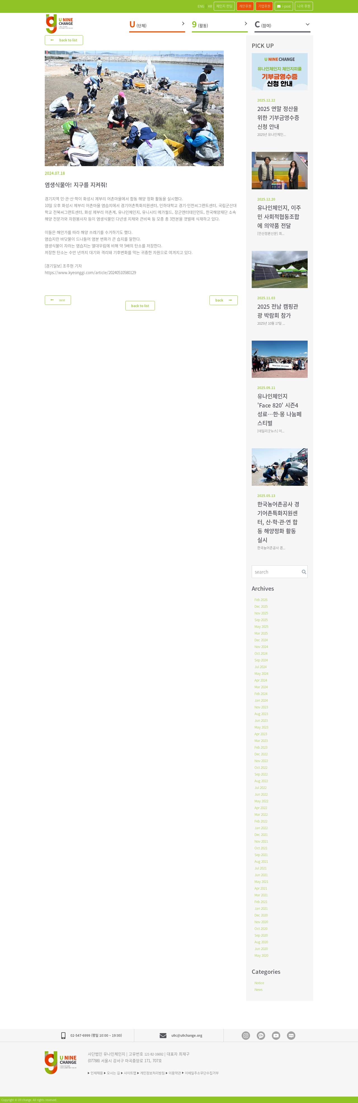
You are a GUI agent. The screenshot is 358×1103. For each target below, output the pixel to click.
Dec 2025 (262, 606)
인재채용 (98, 1073)
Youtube (276, 1035)
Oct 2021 (262, 847)
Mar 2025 (262, 633)
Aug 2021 (262, 861)
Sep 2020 (262, 935)
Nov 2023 (262, 707)
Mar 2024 (262, 686)
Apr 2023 (262, 733)
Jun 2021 (262, 874)
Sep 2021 (262, 854)
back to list (66, 40)
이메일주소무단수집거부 (233, 1073)
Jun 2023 (262, 720)
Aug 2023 (262, 713)
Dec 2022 (262, 753)
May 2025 (263, 626)
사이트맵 (141, 1073)
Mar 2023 (262, 740)
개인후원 (227, 6)
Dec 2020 (262, 915)
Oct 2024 (262, 653)
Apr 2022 (262, 807)
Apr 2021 (262, 888)
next (58, 301)
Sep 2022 (262, 774)
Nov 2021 (262, 841)
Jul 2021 (262, 868)
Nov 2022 (262, 760)
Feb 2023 (262, 747)
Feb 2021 (262, 901)
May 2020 (263, 955)
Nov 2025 (262, 613)
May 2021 (263, 881)
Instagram (246, 1035)
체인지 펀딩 (200, 6)
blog (291, 1035)
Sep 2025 (262, 619)
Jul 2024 (262, 666)
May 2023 (263, 727)
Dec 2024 (262, 639)
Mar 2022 (262, 814)
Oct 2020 (262, 928)
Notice (260, 982)
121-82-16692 (155, 1054)
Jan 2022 (262, 827)
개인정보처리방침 (170, 1073)
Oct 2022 (262, 767)
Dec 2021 (262, 834)
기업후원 (251, 6)
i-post (276, 6)
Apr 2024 (262, 680)
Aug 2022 (262, 780)
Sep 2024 (262, 660)
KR (180, 6)
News (259, 989)
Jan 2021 (262, 908)
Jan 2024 (262, 700)
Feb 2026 (262, 599)
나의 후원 (301, 6)
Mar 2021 (262, 894)
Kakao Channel (261, 1035)
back (223, 300)
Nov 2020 (262, 921)
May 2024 (263, 673)
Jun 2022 (262, 794)
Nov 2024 (262, 646)
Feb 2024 (262, 693)
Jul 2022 (262, 787)
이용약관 (198, 1073)
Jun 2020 (262, 948)
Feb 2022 (262, 821)
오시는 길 (120, 1073)
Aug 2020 (262, 941)
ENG (168, 6)
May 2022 (263, 800)
